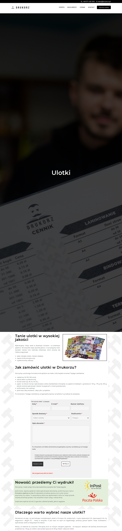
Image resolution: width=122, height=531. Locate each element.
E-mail (54, 404)
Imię (34, 404)
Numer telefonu (77, 404)
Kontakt (91, 7)
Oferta (61, 7)
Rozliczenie (76, 414)
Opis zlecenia (38, 423)
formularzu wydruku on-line (24, 493)
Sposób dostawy (39, 414)
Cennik (82, 7)
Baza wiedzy (72, 7)
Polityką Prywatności (61, 458)
